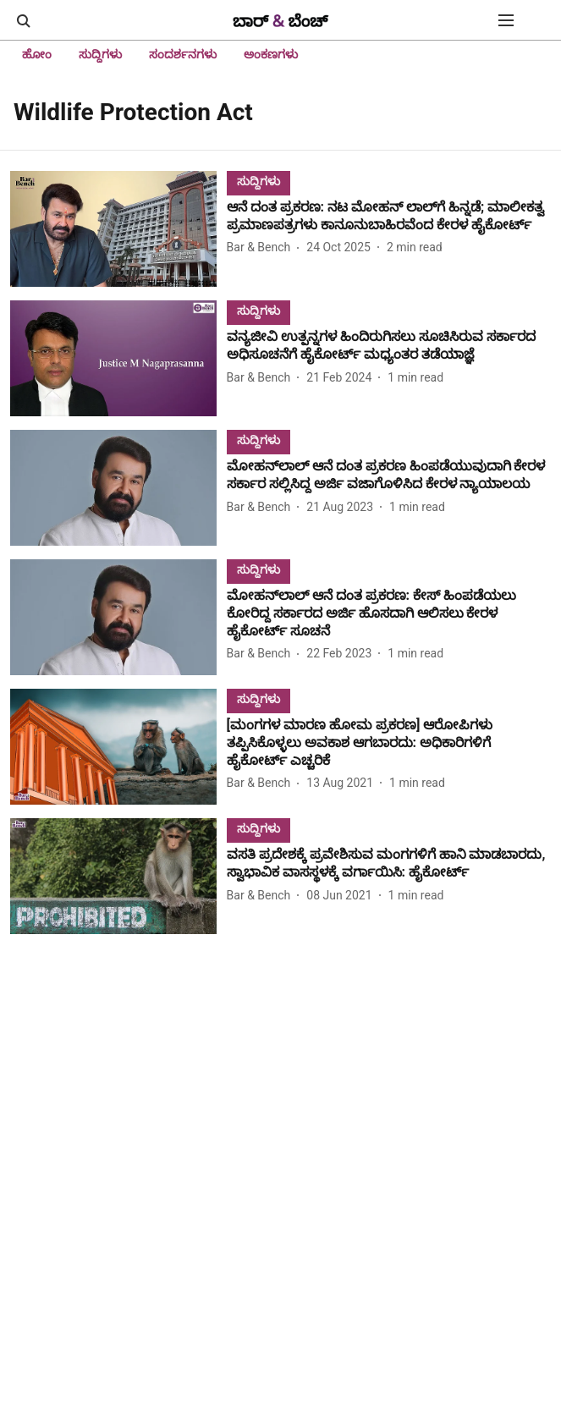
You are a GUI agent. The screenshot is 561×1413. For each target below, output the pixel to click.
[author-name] (262, 247)
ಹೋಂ (37, 54)
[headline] (389, 216)
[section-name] (258, 181)
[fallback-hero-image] (118, 229)
